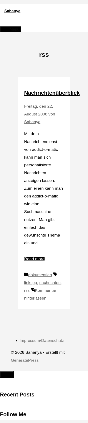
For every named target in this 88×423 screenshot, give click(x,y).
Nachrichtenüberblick (52, 93)
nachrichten (50, 282)
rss (27, 290)
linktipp (30, 282)
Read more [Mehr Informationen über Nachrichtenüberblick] (34, 259)
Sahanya (12, 11)
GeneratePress (25, 360)
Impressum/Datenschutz (42, 340)
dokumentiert (40, 275)
